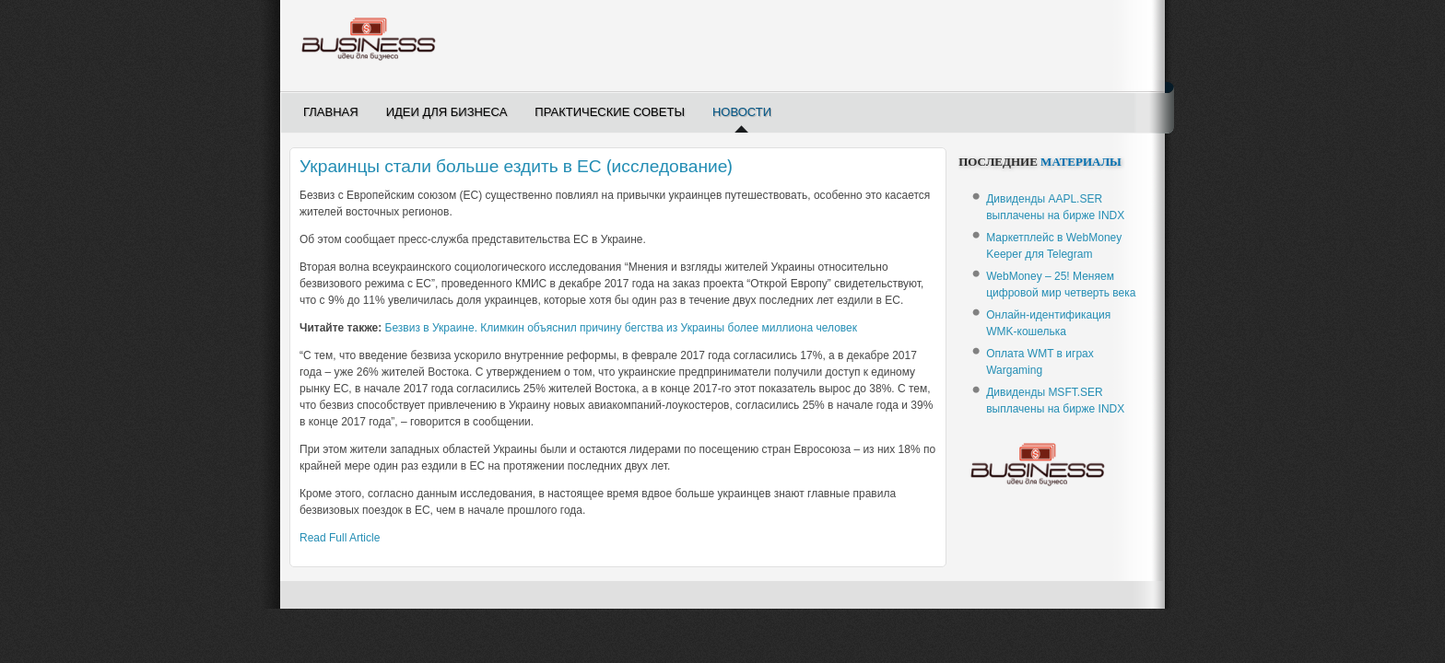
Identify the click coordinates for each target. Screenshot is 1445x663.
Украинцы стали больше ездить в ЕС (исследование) (516, 166)
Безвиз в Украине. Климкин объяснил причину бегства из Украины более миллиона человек (621, 327)
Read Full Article (340, 537)
